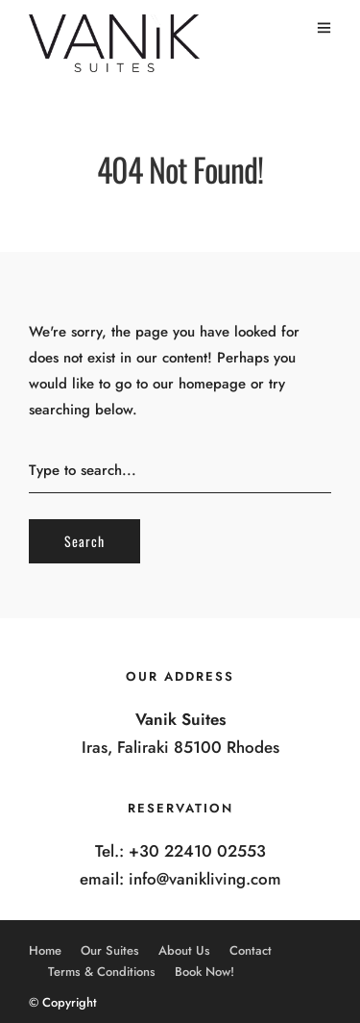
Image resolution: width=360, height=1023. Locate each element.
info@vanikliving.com (205, 878)
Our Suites (110, 950)
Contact (250, 950)
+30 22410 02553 (197, 850)
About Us (184, 950)
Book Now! (204, 971)
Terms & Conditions (102, 971)
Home (45, 950)
